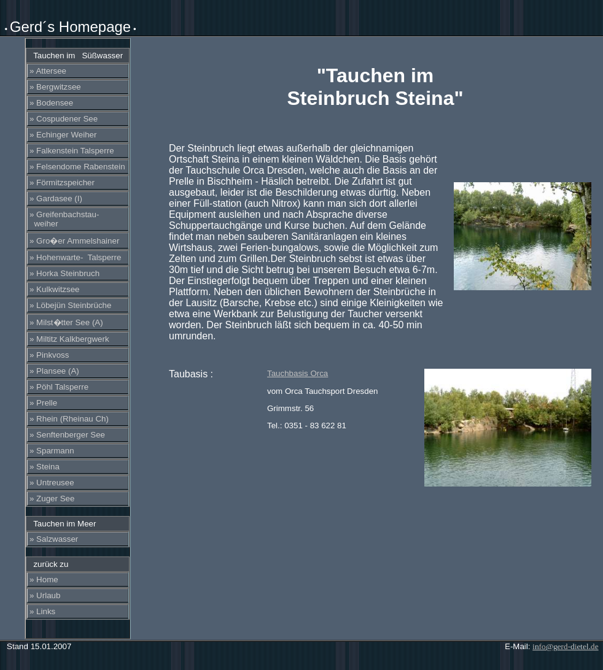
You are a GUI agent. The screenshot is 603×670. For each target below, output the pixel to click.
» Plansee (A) (54, 370)
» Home (43, 579)
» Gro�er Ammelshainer (74, 240)
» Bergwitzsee (55, 86)
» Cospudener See (63, 118)
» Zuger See (51, 498)
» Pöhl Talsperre (58, 386)
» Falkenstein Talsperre (71, 150)
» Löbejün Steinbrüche (70, 305)
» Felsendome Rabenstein (77, 166)
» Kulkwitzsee (54, 289)
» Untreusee (51, 482)
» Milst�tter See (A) (66, 322)
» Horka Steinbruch (64, 273)
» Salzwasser (53, 539)
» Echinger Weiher (62, 134)
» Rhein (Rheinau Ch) (69, 418)
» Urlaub (44, 595)
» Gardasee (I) (55, 198)
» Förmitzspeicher (62, 182)
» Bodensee (51, 102)
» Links (42, 611)
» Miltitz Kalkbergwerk (69, 339)
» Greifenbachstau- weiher (64, 219)
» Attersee (47, 70)
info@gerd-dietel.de (565, 646)
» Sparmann (51, 450)
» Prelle (43, 402)
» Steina (44, 466)
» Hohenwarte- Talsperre (75, 257)
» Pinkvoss (49, 355)
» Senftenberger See (67, 434)
